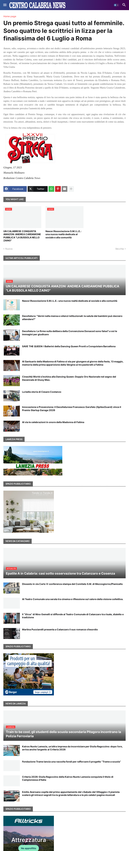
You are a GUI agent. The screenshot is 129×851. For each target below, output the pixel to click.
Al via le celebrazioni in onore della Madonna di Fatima (53, 422)
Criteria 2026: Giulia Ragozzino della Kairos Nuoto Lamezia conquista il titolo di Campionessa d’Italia (67, 778)
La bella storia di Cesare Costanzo (41, 391)
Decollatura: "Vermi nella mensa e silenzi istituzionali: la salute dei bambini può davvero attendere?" (72, 317)
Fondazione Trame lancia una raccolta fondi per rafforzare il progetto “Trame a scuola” (71, 761)
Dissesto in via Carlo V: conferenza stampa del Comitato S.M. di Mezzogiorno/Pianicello (72, 584)
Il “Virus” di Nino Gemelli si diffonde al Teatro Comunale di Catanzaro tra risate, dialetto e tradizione (73, 616)
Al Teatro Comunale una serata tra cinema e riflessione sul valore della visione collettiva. (72, 599)
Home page (9, 16)
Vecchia (119, 248)
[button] (4, 5)
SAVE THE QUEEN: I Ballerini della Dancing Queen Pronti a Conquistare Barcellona (69, 346)
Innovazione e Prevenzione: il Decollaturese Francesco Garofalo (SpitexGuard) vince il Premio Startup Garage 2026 (71, 408)
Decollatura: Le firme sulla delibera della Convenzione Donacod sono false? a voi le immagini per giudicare (69, 333)
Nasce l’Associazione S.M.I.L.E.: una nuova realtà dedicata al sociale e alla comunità (63, 234)
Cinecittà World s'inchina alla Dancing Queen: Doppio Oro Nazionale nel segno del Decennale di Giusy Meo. (69, 378)
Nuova (8, 248)
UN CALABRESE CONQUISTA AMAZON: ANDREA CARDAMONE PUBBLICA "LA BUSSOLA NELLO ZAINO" (22, 236)
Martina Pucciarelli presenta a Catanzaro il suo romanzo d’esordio (60, 629)
